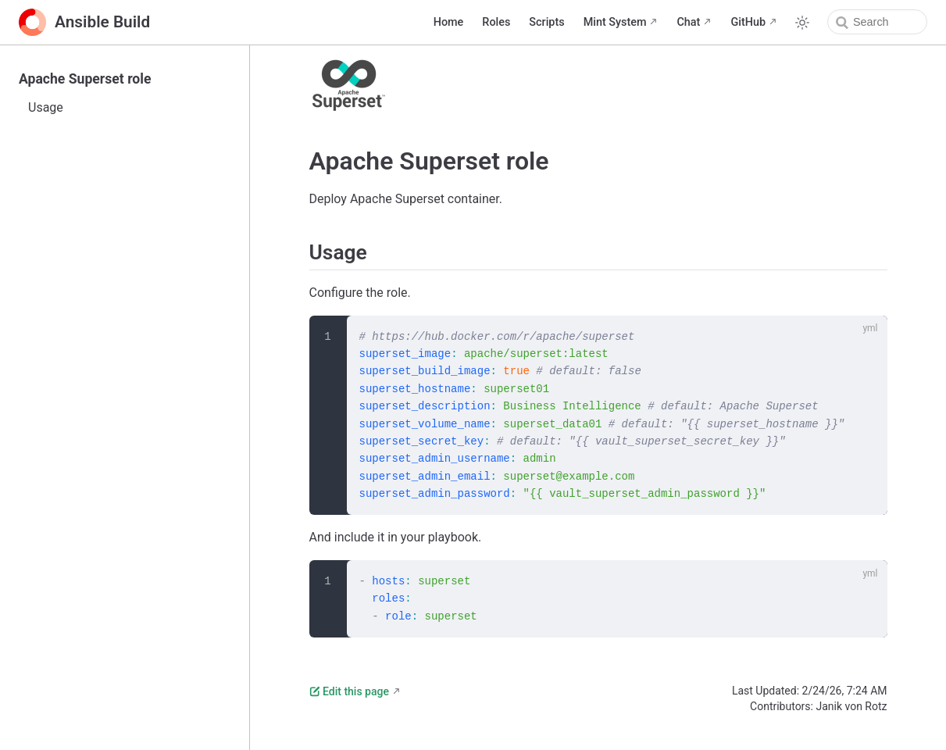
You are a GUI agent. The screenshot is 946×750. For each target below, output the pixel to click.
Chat (688, 22)
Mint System (615, 22)
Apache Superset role (85, 79)
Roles (496, 22)
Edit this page (349, 691)
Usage (45, 107)
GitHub (748, 22)
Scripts (546, 22)
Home (449, 22)
